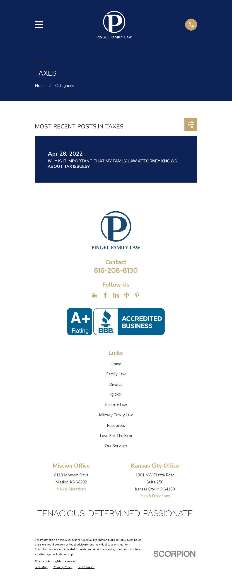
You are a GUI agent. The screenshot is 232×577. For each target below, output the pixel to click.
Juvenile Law (116, 405)
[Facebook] (105, 295)
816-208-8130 (116, 270)
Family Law (116, 374)
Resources (116, 425)
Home (116, 364)
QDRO (116, 394)
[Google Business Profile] (94, 295)
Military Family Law (116, 415)
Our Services (116, 446)
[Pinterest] (137, 295)
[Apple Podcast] (126, 295)
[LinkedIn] (116, 295)
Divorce (116, 384)
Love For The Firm (116, 435)
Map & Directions (71, 489)
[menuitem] (41, 567)
